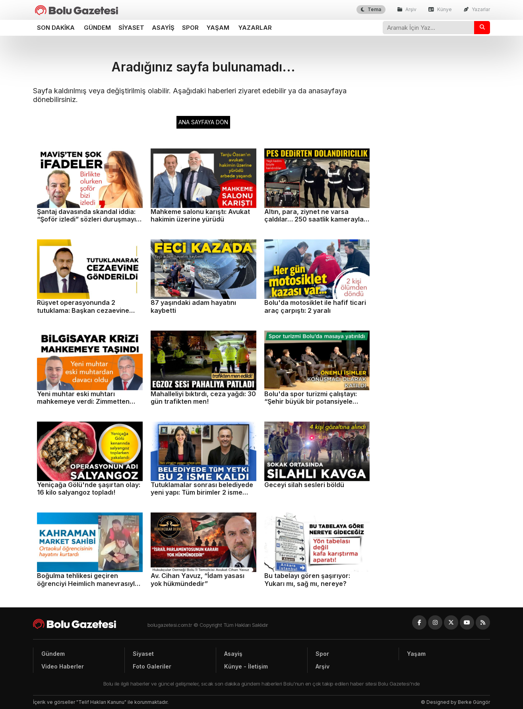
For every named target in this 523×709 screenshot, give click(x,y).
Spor (190, 27)
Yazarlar (477, 9)
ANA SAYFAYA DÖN (203, 122)
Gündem (97, 27)
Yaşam (218, 27)
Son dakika (56, 27)
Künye (440, 9)
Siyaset (131, 27)
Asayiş (163, 27)
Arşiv (406, 9)
